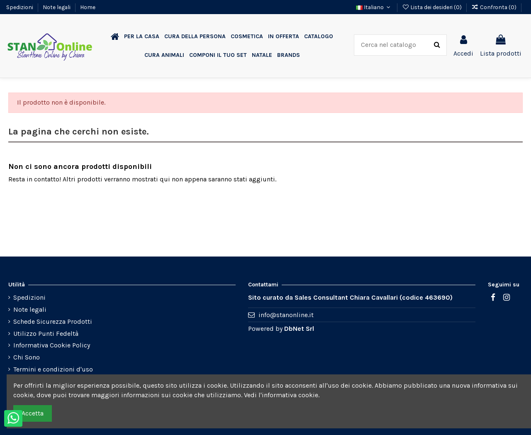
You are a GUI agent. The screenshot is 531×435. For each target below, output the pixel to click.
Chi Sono (26, 357)
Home (87, 7)
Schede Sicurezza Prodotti (52, 321)
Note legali (57, 7)
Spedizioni (20, 7)
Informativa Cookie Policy (51, 345)
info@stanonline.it (286, 315)
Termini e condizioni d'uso (53, 369)
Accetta (33, 413)
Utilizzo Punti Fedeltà (45, 333)
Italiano (374, 7)
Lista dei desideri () (432, 7)
